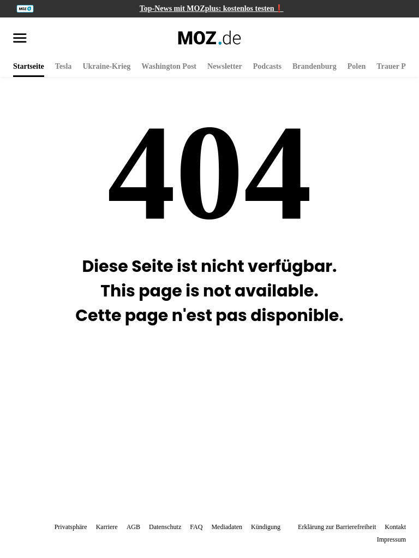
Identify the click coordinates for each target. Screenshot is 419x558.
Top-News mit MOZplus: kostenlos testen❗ (212, 8)
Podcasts (267, 66)
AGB (133, 527)
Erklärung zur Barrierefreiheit (337, 527)
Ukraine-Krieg (106, 66)
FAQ (196, 527)
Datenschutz (165, 527)
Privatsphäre (71, 527)
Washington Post (168, 66)
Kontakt (395, 527)
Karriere (107, 527)
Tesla (63, 66)
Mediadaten (226, 527)
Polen (357, 66)
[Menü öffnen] (20, 38)
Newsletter (224, 66)
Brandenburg (314, 66)
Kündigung (265, 527)
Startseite (28, 66)
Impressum (391, 539)
